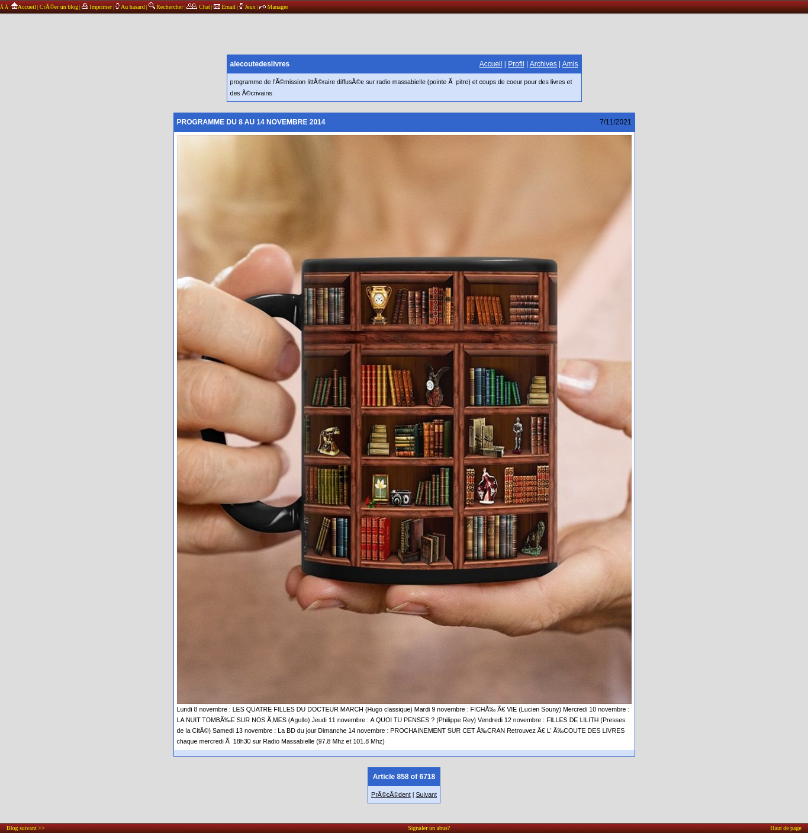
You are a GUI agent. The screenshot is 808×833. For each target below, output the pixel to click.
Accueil (22, 7)
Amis (570, 64)
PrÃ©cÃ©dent (391, 794)
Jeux (248, 7)
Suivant (426, 794)
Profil (516, 64)
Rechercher (166, 7)
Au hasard (130, 7)
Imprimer (97, 7)
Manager (273, 7)
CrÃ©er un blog (59, 7)
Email (225, 7)
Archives (543, 64)
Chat (198, 7)
